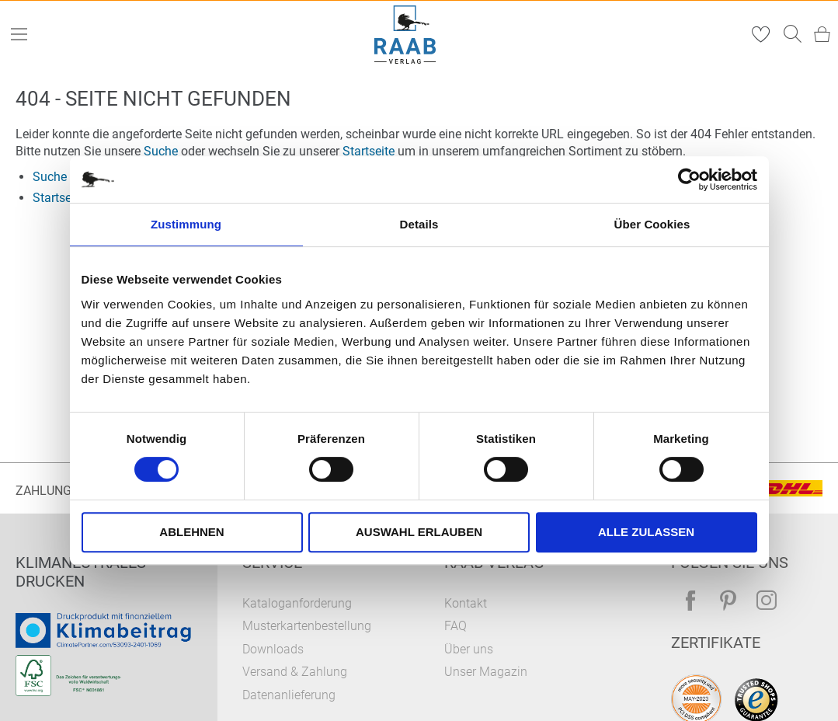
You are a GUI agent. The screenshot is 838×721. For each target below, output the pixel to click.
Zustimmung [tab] (186, 224)
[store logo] (405, 34)
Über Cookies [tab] (652, 224)
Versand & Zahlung (294, 671)
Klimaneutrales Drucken (81, 571)
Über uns (468, 649)
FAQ (455, 625)
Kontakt (465, 603)
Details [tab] (419, 224)
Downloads (273, 649)
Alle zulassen (646, 531)
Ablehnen (191, 531)
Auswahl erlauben (419, 531)
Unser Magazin (485, 671)
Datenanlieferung (289, 695)
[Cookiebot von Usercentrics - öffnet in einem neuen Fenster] (689, 179)
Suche (161, 151)
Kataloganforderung (297, 603)
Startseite (369, 151)
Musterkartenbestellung (306, 625)
